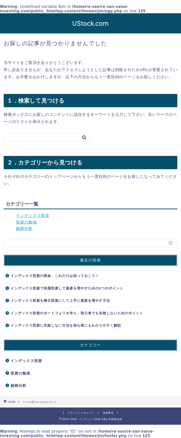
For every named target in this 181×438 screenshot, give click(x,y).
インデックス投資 (32, 215)
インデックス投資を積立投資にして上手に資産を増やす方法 (60, 300)
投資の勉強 (26, 222)
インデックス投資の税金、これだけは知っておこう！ (55, 276)
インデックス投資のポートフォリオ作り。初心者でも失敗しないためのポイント (77, 313)
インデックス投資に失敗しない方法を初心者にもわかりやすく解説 (66, 325)
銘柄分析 (24, 229)
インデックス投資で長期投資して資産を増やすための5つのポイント (67, 288)
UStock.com (90, 23)
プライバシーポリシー (80, 412)
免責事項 (108, 412)
